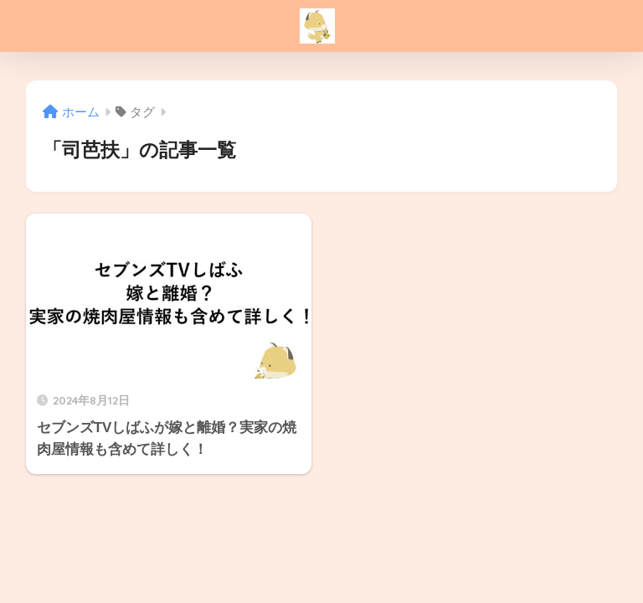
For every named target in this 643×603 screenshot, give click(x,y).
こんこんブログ (323, 26)
